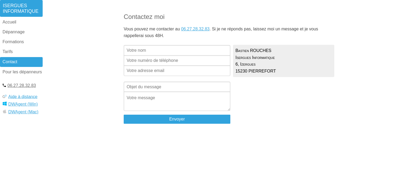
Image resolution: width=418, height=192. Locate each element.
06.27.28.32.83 (19, 84)
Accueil (10, 22)
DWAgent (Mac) (21, 110)
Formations (13, 41)
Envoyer (177, 119)
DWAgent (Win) (20, 102)
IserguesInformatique (21, 8)
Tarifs (8, 51)
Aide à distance (20, 95)
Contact (10, 61)
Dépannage (14, 32)
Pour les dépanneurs (22, 72)
